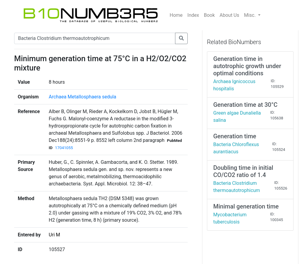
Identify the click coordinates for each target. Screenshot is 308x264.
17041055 (64, 148)
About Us (229, 15)
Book (209, 15)
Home (176, 15)
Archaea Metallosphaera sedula (82, 97)
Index (193, 15)
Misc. (250, 15)
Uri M (54, 235)
